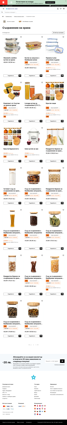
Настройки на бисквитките (56, 394)
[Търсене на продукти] (33, 12)
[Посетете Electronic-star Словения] (40, 414)
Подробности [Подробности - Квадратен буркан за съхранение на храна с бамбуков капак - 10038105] (11, 294)
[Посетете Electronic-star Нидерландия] (35, 414)
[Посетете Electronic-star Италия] (45, 406)
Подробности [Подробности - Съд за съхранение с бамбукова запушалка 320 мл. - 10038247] (53, 248)
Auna (35, 386)
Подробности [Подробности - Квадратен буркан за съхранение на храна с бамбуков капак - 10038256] (53, 161)
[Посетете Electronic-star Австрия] (37, 406)
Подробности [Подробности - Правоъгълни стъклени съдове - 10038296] (53, 75)
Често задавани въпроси (56, 388)
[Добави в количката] (20, 76)
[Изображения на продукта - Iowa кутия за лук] (33, 136)
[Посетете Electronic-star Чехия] (40, 408)
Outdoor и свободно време (9, 396)
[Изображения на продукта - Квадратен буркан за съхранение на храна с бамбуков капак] (54, 136)
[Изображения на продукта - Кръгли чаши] (54, 91)
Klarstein (36, 388)
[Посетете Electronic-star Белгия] (45, 411)
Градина (4, 388)
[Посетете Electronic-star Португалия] (37, 414)
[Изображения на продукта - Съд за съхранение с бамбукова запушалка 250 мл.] (12, 309)
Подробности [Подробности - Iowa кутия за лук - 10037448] (32, 161)
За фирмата (29, 422)
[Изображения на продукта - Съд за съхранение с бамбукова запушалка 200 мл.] (33, 309)
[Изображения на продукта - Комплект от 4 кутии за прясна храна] (12, 91)
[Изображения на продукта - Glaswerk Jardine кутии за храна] (12, 45)
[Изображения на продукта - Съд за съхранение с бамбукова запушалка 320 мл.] (54, 218)
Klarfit (35, 394)
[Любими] (60, 9)
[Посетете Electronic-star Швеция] (40, 411)
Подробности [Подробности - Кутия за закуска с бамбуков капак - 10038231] (32, 75)
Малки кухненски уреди (19, 16)
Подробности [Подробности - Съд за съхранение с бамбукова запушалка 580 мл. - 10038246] (53, 294)
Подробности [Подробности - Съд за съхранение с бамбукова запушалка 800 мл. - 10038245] (32, 294)
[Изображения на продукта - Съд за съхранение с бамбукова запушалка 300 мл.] (33, 176)
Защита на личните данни (8, 422)
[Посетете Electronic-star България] (37, 411)
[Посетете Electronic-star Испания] (35, 408)
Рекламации (53, 392)
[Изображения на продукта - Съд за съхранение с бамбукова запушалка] (33, 218)
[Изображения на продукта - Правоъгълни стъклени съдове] (54, 45)
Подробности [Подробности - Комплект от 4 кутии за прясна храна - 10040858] (11, 121)
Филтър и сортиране (58, 32)
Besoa (35, 392)
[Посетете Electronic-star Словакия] (37, 408)
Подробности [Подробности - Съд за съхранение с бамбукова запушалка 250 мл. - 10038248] (11, 335)
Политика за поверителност (59, 364)
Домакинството (9, 16)
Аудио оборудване (6, 390)
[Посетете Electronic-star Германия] (35, 406)
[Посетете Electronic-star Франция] (42, 406)
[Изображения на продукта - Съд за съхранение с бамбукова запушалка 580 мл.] (54, 264)
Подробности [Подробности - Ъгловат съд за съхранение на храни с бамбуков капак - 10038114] (11, 203)
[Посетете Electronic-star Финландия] (42, 411)
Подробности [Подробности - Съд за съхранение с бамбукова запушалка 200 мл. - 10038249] (32, 335)
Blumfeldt (36, 396)
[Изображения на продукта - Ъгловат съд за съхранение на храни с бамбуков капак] (12, 176)
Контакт (52, 386)
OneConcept (37, 398)
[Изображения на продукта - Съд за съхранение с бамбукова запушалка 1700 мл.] (12, 218)
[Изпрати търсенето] (2, 12)
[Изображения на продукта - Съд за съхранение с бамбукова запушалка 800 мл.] (33, 264)
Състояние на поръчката (56, 390)
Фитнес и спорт (6, 394)
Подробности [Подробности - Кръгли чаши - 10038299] (53, 121)
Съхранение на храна (30, 16)
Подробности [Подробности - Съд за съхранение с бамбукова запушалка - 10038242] (32, 248)
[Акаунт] (57, 9)
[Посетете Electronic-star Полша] (45, 408)
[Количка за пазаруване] (64, 9)
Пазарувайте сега (50, 2)
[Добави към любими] (21, 37)
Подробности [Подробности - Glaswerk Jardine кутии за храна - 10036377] (11, 75)
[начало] (4, 16)
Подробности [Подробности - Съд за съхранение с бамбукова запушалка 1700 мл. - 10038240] (11, 248)
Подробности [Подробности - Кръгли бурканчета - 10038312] (11, 161)
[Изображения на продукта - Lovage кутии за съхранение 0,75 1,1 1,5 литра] (33, 91)
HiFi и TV (4, 392)
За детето (4, 398)
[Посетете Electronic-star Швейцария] (40, 406)
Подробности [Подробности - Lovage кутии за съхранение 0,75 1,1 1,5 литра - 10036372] (32, 121)
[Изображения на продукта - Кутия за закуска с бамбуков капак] (33, 45)
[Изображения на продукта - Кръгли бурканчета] (12, 136)
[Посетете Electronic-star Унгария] (42, 408)
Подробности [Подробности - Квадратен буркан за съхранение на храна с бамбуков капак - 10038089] (53, 203)
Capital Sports (37, 390)
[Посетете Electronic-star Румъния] (35, 411)
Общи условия (20, 422)
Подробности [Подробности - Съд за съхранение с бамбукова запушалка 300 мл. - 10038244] (32, 203)
